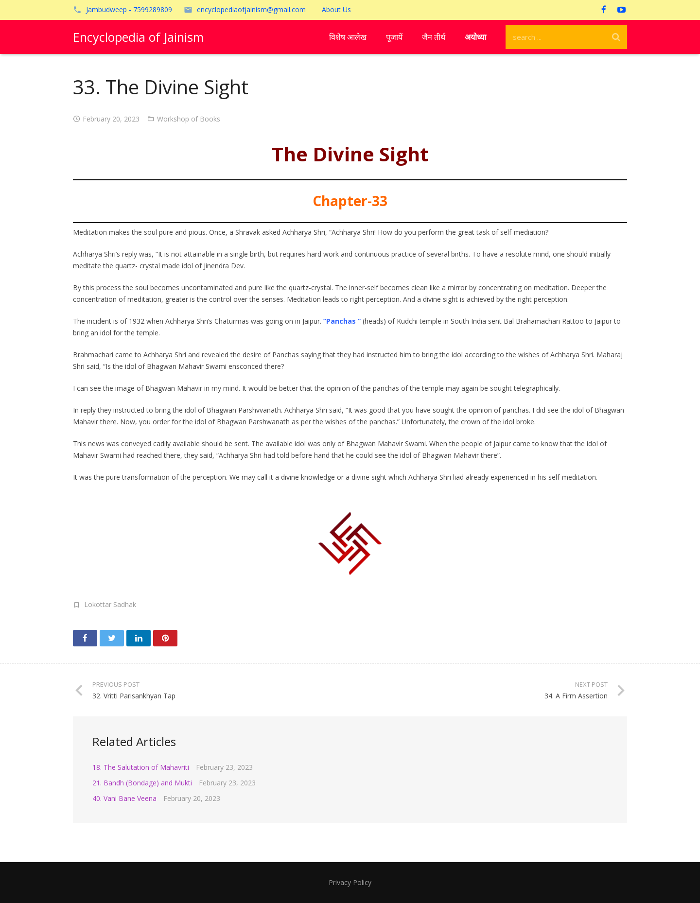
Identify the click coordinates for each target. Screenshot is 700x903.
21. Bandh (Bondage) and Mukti (142, 782)
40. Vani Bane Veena (124, 798)
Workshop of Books (188, 118)
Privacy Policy (350, 882)
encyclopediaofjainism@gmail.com (251, 9)
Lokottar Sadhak (110, 604)
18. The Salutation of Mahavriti (140, 767)
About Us (336, 9)
